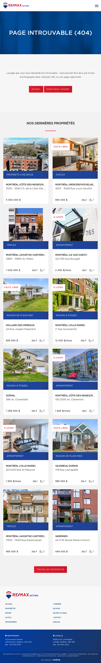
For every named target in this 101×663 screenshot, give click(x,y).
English (56, 622)
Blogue (56, 608)
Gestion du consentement (68, 656)
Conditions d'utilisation (46, 656)
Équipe (8, 613)
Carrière (57, 604)
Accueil (36, 89)
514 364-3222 (63, 645)
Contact (57, 617)
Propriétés (10, 608)
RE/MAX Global (60, 613)
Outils (8, 617)
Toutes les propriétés (50, 570)
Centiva (56, 660)
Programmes (11, 622)
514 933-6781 (15, 645)
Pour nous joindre (58, 89)
